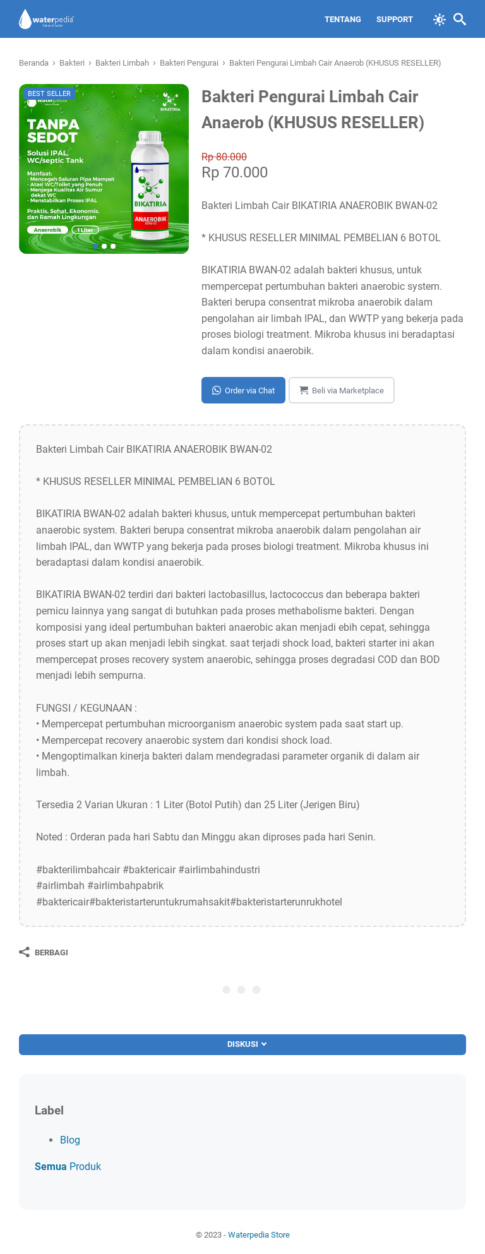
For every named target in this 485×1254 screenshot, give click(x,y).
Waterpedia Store (259, 1234)
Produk (68, 1167)
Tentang (343, 19)
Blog (70, 1140)
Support (394, 19)
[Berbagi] (43, 952)
